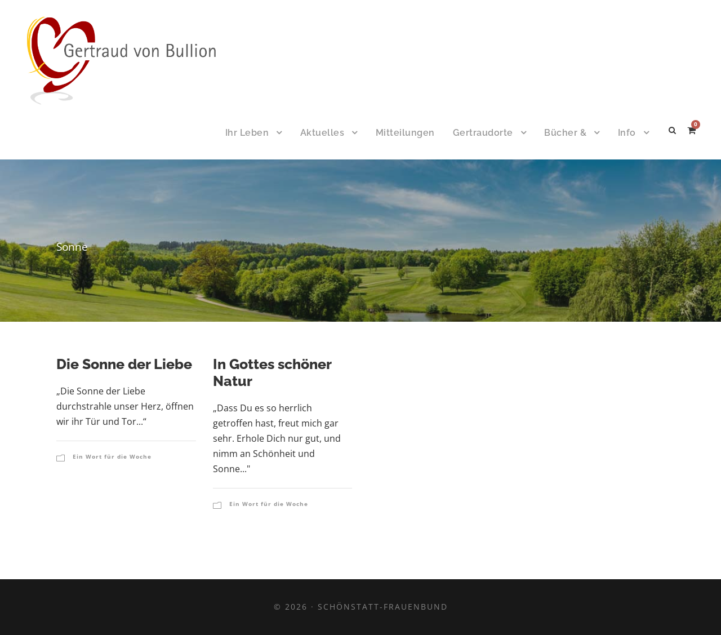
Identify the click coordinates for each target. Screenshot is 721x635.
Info (627, 132)
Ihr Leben (247, 132)
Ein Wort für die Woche (112, 456)
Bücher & (565, 132)
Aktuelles (322, 132)
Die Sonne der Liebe (124, 364)
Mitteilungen (405, 132)
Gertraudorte (483, 132)
